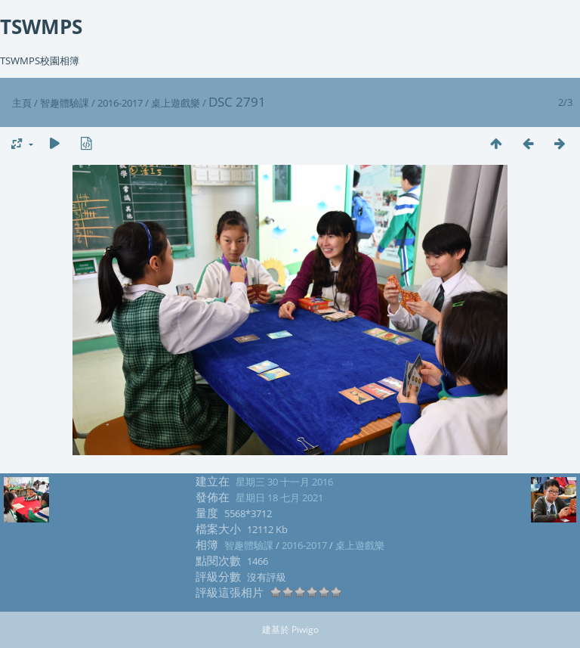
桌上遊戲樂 (175, 103)
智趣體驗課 (64, 103)
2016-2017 (120, 103)
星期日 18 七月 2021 (279, 497)
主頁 (22, 103)
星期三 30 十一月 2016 (284, 481)
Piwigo (305, 629)
